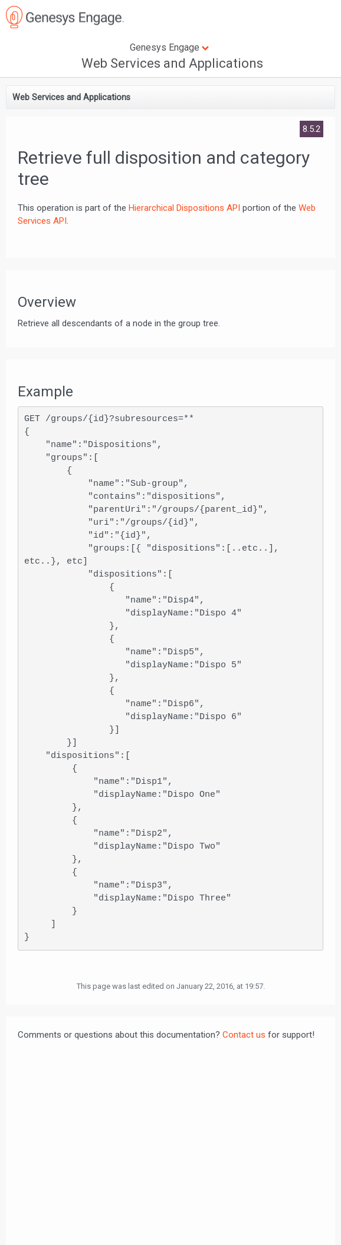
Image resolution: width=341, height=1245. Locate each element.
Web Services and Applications (172, 63)
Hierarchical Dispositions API (184, 208)
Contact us (243, 1034)
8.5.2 (311, 129)
